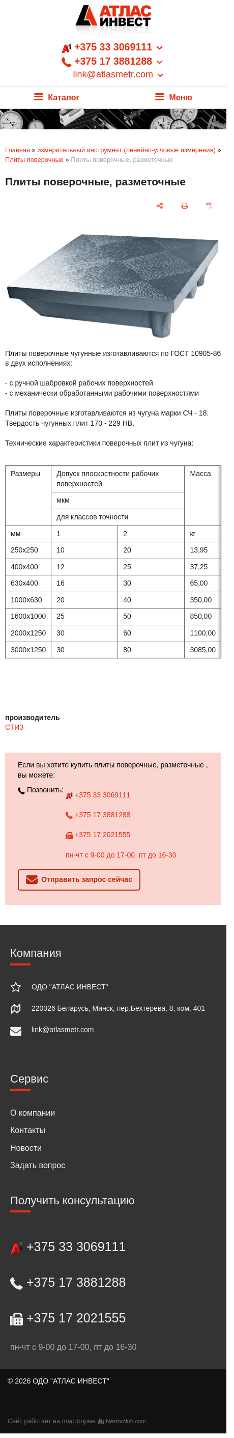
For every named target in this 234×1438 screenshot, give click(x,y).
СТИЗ (14, 727)
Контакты (27, 1130)
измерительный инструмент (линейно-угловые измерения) (126, 150)
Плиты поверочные (34, 159)
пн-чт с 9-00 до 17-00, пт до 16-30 (121, 855)
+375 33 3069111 (98, 795)
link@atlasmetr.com (63, 1030)
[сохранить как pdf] (209, 206)
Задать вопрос (37, 1165)
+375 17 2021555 (98, 835)
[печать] (184, 206)
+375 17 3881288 (98, 815)
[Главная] (113, 22)
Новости (26, 1148)
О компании (32, 1113)
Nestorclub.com (126, 1421)
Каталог (56, 97)
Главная (17, 150)
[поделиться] (160, 206)
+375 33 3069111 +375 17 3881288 (113, 61)
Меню (173, 97)
